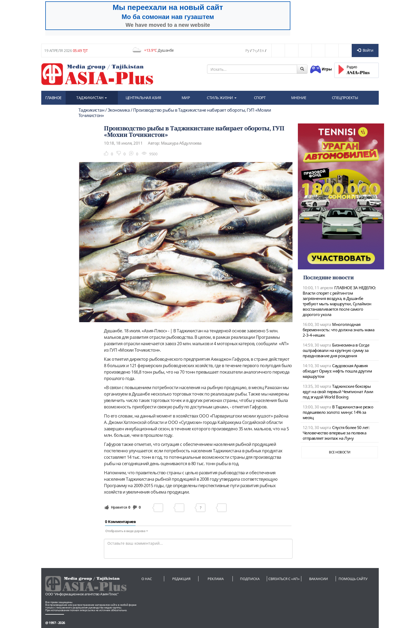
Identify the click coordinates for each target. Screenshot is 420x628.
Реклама (216, 578)
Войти (365, 50)
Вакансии (318, 578)
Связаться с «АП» (284, 578)
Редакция (181, 578)
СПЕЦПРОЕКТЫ (345, 97)
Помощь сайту (353, 578)
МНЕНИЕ (298, 97)
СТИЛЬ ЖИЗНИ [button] (222, 97)
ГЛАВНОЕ (53, 97)
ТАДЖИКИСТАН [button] (91, 97)
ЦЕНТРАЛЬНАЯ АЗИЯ (143, 97)
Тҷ (254, 50)
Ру (247, 50)
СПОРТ (260, 97)
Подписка (250, 578)
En (262, 50)
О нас (146, 578)
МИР (186, 97)
